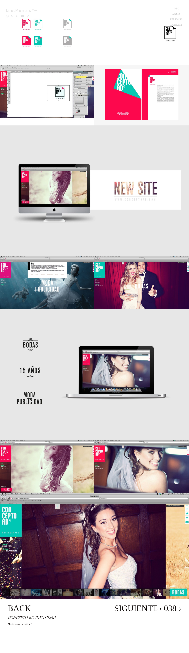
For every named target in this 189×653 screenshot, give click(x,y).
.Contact (176, 24)
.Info (176, 8)
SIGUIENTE (136, 608)
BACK (19, 608)
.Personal (176, 19)
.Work (176, 13)
